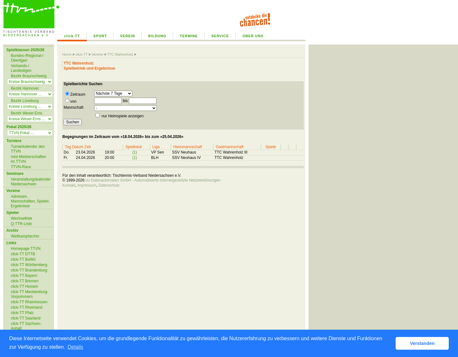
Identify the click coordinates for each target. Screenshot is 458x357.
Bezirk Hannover (25, 88)
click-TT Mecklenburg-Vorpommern (29, 294)
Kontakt (68, 185)
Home (67, 54)
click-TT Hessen (24, 286)
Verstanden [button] (422, 343)
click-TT (72, 36)
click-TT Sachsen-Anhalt (26, 326)
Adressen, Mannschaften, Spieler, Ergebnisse (30, 201)
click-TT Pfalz (22, 313)
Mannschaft (73, 107)
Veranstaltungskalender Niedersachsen (31, 181)
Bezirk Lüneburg (24, 101)
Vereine (97, 54)
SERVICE (220, 36)
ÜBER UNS (253, 36)
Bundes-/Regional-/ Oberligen (27, 58)
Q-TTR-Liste (21, 224)
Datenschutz (109, 185)
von (70, 101)
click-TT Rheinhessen (29, 302)
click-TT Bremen (24, 281)
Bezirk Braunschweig (28, 76)
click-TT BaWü (23, 259)
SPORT (100, 36)
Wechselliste (21, 218)
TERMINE (189, 36)
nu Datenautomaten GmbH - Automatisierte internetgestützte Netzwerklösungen (153, 180)
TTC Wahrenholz (120, 54)
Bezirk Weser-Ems (26, 113)
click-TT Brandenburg (29, 270)
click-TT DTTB (23, 254)
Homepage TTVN (25, 248)
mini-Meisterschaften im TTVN (28, 159)
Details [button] (75, 347)
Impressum (86, 185)
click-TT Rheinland (26, 307)
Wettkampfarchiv (25, 236)
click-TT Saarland (25, 318)
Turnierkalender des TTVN (28, 149)
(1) (134, 152)
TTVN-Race (21, 167)
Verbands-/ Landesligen (21, 68)
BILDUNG (157, 36)
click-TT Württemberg (29, 265)
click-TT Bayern (24, 275)
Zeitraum (75, 94)
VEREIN (127, 36)
